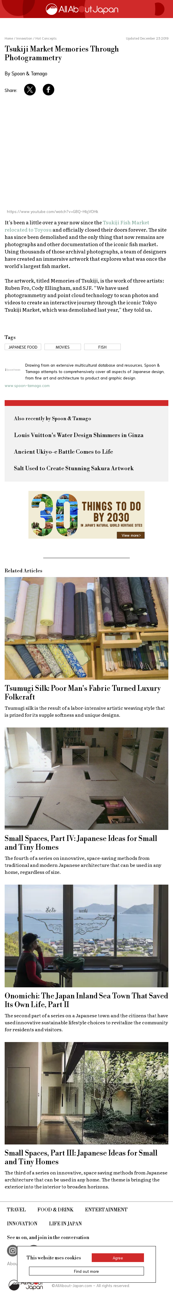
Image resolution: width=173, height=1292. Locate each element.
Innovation (22, 1224)
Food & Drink (55, 1210)
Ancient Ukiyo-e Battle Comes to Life (63, 452)
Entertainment (106, 1210)
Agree (118, 1257)
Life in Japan (65, 1224)
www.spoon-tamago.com (27, 385)
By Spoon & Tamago (26, 73)
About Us (16, 1263)
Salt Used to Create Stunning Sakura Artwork (74, 468)
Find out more (86, 1271)
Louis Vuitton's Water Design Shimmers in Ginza (78, 435)
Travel (16, 1210)
